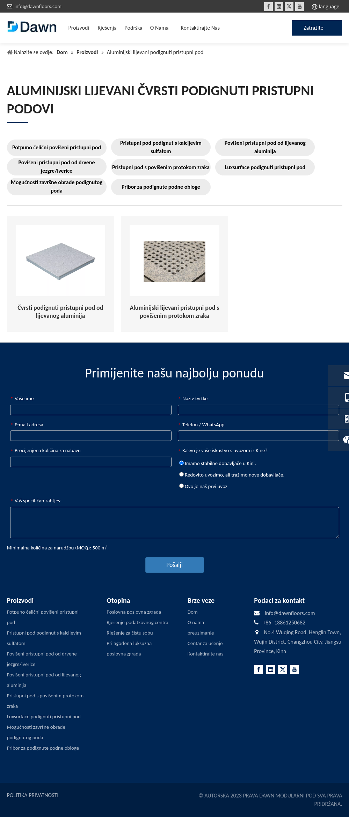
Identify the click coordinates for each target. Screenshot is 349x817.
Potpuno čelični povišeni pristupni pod (56, 147)
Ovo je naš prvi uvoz (203, 486)
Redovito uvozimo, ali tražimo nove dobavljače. (232, 475)
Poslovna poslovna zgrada (134, 612)
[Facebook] (268, 6)
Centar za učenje (205, 643)
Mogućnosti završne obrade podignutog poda (56, 186)
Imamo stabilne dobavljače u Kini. (217, 463)
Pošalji (174, 565)
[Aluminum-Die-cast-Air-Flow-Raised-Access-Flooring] (174, 260)
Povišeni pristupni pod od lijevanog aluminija (265, 147)
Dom (193, 612)
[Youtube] (299, 6)
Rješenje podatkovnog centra (137, 622)
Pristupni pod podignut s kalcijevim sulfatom (161, 147)
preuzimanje (201, 633)
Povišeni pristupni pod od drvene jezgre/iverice (57, 166)
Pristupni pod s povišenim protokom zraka (161, 167)
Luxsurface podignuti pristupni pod (265, 167)
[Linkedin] (279, 6)
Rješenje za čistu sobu (130, 633)
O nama (196, 622)
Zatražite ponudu (313, 30)
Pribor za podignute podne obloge (161, 186)
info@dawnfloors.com (37, 6)
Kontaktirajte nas (206, 654)
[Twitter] (289, 6)
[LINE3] (17, 122)
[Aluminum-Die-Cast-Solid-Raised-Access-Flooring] (61, 260)
